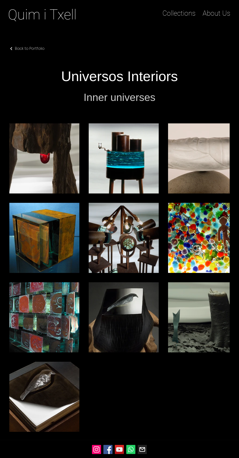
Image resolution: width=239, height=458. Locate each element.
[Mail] (142, 449)
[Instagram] (96, 449)
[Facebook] (107, 449)
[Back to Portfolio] (27, 48)
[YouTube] (119, 449)
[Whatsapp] (130, 449)
